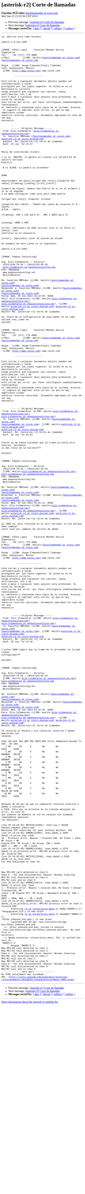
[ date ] (37, 28)
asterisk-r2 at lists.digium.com (22, 159)
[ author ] (69, 28)
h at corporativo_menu (40, 1083)
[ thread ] (46, 28)
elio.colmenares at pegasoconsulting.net (29, 313)
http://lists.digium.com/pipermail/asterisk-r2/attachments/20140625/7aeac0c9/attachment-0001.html (37, 1167)
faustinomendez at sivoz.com (41, 13)
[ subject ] (58, 28)
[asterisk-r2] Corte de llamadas (47, 22)
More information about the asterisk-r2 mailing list (29, 1190)
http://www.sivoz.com (25, 77)
